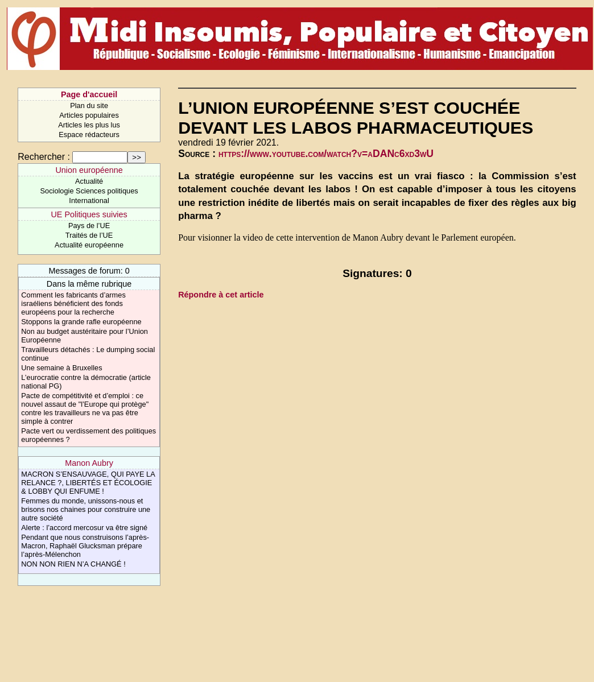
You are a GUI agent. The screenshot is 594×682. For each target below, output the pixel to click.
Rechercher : (44, 157)
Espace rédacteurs (89, 134)
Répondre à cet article (220, 294)
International (89, 200)
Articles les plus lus (89, 125)
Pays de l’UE (89, 225)
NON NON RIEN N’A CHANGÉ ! (73, 564)
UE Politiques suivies (89, 214)
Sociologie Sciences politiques (89, 191)
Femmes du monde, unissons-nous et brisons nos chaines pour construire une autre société (85, 509)
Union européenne (88, 170)
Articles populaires (89, 115)
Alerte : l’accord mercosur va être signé (84, 527)
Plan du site (89, 105)
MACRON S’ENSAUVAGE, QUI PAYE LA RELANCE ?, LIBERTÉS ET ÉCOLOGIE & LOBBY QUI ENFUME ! (88, 482)
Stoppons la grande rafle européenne (81, 321)
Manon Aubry (89, 463)
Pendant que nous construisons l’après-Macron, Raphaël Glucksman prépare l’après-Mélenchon (85, 546)
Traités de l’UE (89, 235)
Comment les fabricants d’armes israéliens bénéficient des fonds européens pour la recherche (73, 303)
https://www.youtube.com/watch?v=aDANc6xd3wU (326, 153)
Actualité (89, 181)
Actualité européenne (89, 245)
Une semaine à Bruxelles (61, 367)
